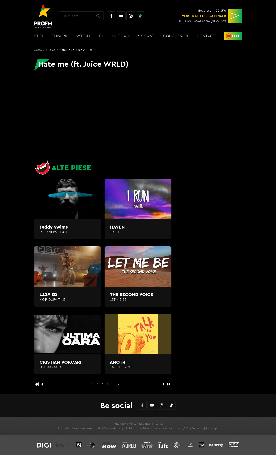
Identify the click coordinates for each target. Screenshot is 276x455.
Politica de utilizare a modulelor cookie (79, 428)
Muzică (119, 35)
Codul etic (197, 428)
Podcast (145, 35)
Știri (38, 35)
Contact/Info (181, 428)
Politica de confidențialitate (141, 428)
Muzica (51, 49)
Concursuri (175, 35)
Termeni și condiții (114, 428)
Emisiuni (59, 35)
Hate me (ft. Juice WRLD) (76, 49)
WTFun (83, 35)
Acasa (38, 49)
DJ (101, 35)
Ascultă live (165, 428)
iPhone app (212, 428)
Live (236, 35)
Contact (206, 35)
